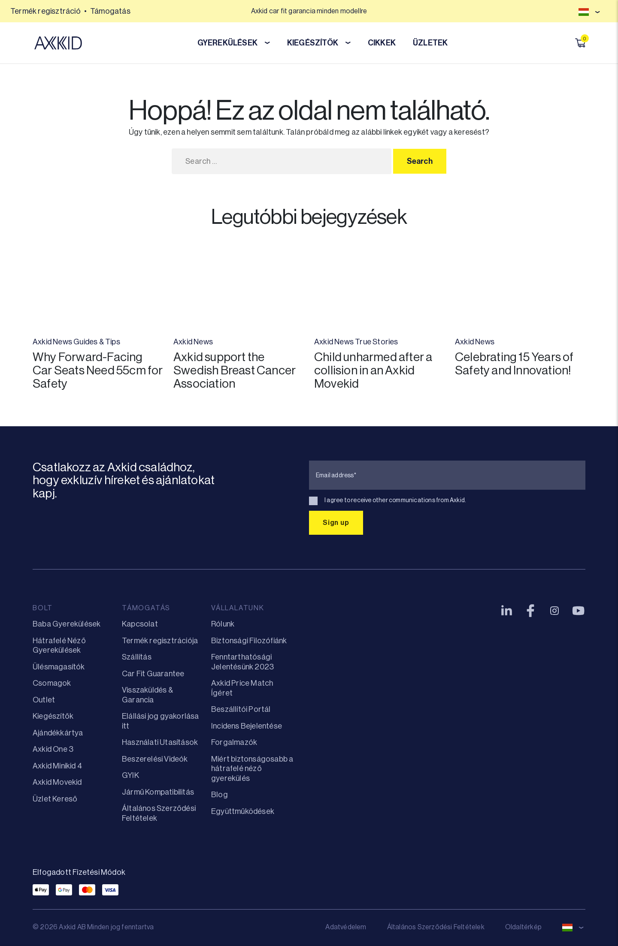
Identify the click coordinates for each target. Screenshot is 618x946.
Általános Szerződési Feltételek (436, 927)
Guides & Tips (96, 341)
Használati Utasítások (160, 742)
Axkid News (52, 341)
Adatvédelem (345, 927)
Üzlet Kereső (55, 799)
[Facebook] (530, 611)
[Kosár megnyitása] (580, 43)
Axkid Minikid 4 (57, 766)
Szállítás (136, 657)
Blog (219, 794)
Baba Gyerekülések (66, 624)
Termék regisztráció (45, 11)
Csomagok (52, 683)
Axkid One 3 (53, 749)
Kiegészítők (53, 716)
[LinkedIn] (506, 611)
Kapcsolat (140, 624)
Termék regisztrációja (160, 640)
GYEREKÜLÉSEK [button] (233, 43)
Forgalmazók (234, 742)
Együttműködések (242, 811)
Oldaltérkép (523, 927)
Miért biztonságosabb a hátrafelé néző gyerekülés (252, 769)
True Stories (376, 341)
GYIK (130, 775)
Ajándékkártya (58, 733)
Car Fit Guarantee (153, 673)
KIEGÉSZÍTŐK (319, 43)
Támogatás (110, 11)
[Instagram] (554, 611)
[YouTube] (578, 611)
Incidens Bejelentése (246, 726)
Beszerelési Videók (155, 759)
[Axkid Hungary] (58, 43)
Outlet (44, 700)
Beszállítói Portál (241, 709)
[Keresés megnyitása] (568, 43)
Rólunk (222, 624)
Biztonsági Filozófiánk (249, 640)
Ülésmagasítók (59, 667)
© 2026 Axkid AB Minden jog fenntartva (93, 927)
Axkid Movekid (57, 782)
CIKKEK (382, 43)
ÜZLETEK (430, 43)
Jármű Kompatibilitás (158, 792)
